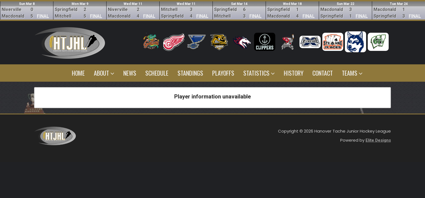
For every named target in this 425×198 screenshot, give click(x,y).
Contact (322, 72)
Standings (190, 72)
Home (78, 72)
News (129, 72)
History (293, 72)
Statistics (259, 72)
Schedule (156, 72)
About (104, 72)
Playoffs (223, 72)
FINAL (43, 16)
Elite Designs (378, 140)
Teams (352, 72)
